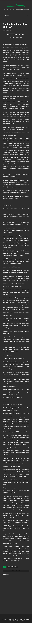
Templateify (21, 620)
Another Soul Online (8, 21)
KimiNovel (16, 5)
